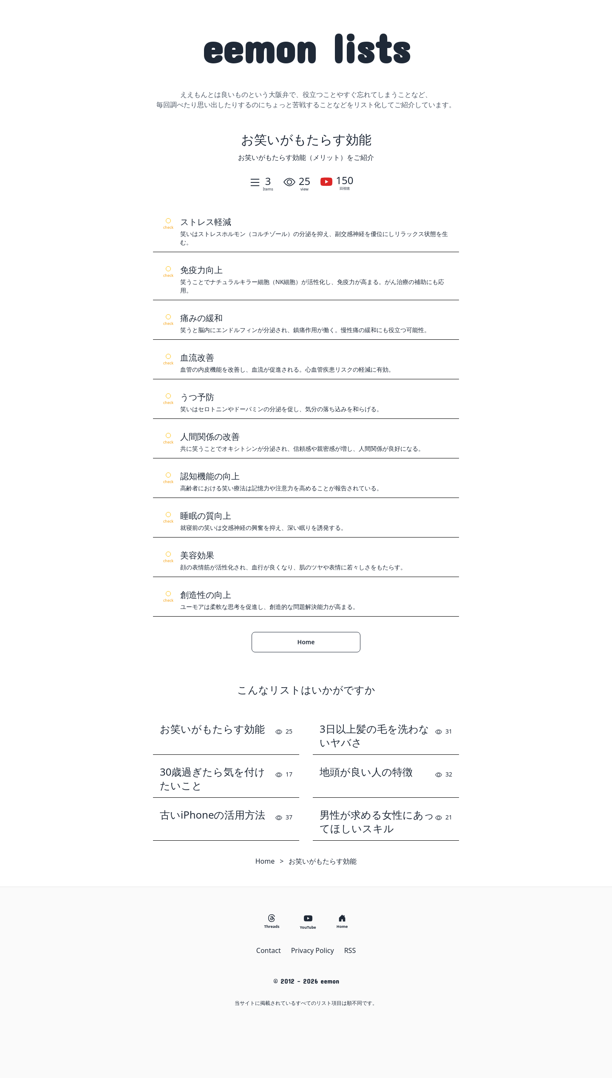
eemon (306, 47)
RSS (350, 950)
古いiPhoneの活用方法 (212, 815)
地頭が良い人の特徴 (366, 772)
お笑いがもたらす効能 (212, 729)
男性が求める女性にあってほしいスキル (377, 821)
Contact (268, 950)
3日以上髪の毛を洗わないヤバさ (374, 735)
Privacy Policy (312, 950)
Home (306, 642)
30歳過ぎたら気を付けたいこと (212, 778)
